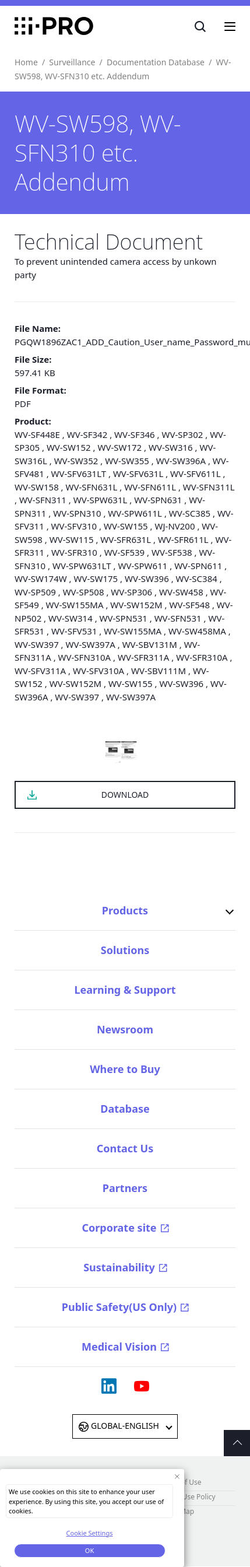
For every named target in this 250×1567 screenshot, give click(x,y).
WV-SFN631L (92, 487)
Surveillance (72, 62)
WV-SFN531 (178, 618)
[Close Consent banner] (177, 1476)
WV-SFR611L (183, 539)
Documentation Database (156, 62)
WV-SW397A (90, 644)
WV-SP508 (83, 592)
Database (125, 1109)
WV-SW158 (37, 487)
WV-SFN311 (42, 500)
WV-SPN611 (198, 566)
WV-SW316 (171, 447)
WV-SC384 (196, 578)
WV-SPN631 (158, 500)
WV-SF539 (124, 552)
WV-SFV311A (40, 670)
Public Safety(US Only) (119, 1307)
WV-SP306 (131, 592)
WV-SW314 (70, 618)
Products (125, 910)
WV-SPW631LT (81, 566)
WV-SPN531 (123, 618)
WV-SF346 (134, 434)
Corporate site (119, 1228)
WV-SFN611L (150, 487)
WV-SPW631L (100, 500)
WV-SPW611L (135, 513)
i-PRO (54, 26)
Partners (125, 1188)
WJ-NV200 (175, 526)
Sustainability (119, 1267)
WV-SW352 (76, 461)
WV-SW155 (126, 526)
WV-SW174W (41, 578)
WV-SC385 (189, 513)
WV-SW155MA (75, 605)
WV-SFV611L (195, 473)
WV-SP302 (182, 434)
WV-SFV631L (138, 473)
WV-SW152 (69, 447)
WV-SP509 (35, 592)
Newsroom (125, 1029)
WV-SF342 (87, 434)
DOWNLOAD (125, 794)
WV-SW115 (72, 539)
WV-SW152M (136, 605)
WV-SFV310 (74, 526)
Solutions (125, 950)
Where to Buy (125, 1069)
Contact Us (125, 1148)
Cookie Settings (89, 1533)
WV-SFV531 (74, 631)
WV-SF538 (172, 552)
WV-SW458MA (197, 631)
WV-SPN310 (77, 513)
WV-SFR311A (143, 657)
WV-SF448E (37, 434)
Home (26, 62)
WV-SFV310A (98, 670)
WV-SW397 (37, 644)
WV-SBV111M (158, 670)
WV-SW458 (181, 592)
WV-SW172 (119, 447)
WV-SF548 (189, 605)
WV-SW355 (127, 461)
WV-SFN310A (84, 657)
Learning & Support (124, 990)
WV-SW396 (147, 578)
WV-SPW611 (143, 566)
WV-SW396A (181, 461)
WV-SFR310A (201, 657)
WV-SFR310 (74, 552)
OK (89, 1550)
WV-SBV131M (149, 644)
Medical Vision (119, 1347)
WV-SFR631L (125, 539)
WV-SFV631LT (78, 473)
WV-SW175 (95, 578)
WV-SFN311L (209, 487)
